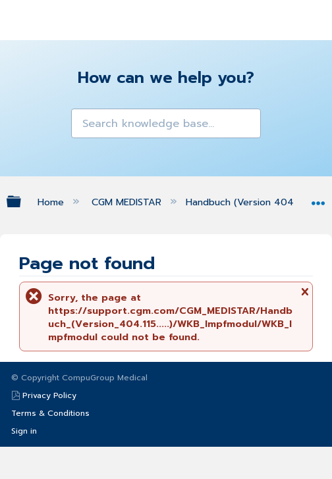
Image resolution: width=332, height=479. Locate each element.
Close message (304, 295)
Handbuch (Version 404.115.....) (255, 202)
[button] (82, 120)
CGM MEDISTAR (128, 202)
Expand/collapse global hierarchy (22, 201)
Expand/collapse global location (318, 198)
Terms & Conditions (50, 413)
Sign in (24, 431)
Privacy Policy (49, 395)
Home (52, 202)
